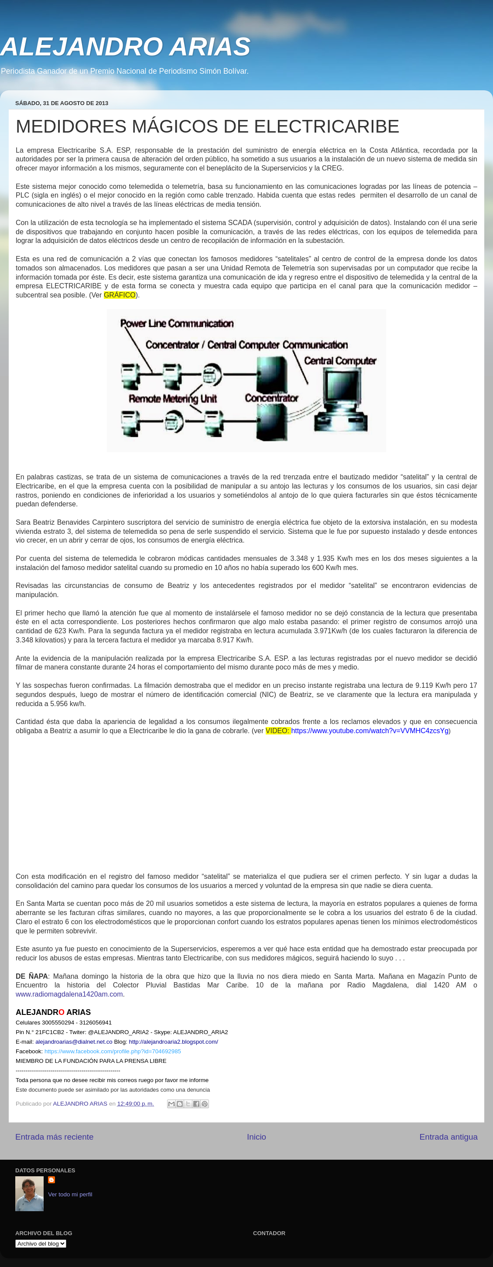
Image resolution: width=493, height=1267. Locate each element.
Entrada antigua (449, 1136)
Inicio (256, 1136)
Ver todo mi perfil (70, 1194)
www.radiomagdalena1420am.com (69, 994)
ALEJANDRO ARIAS (125, 46)
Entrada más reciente (54, 1136)
